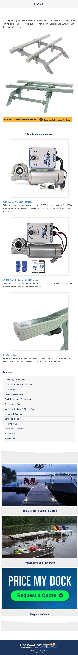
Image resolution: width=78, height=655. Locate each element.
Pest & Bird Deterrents (14, 428)
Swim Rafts (10, 433)
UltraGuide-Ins (10, 355)
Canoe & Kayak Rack (14, 394)
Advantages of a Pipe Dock (40, 562)
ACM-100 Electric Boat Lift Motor (17, 202)
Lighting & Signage (13, 414)
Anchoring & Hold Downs (16, 379)
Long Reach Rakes (13, 419)
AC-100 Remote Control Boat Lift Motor (20, 280)
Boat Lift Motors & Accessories (18, 384)
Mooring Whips (11, 424)
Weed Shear (10, 438)
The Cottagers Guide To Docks (40, 510)
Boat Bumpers (11, 389)
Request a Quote (39, 614)
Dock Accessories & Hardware (18, 399)
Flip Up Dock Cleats (13, 404)
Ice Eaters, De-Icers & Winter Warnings (21, 409)
